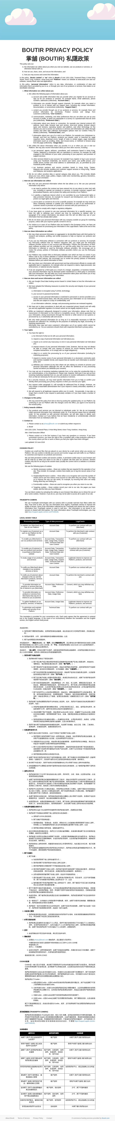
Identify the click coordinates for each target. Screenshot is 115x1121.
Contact (49, 1118)
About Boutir (10, 1118)
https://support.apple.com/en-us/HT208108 (43, 512)
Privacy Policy (38, 1118)
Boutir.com (105, 1118)
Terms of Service (24, 1118)
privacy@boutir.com (51, 424)
